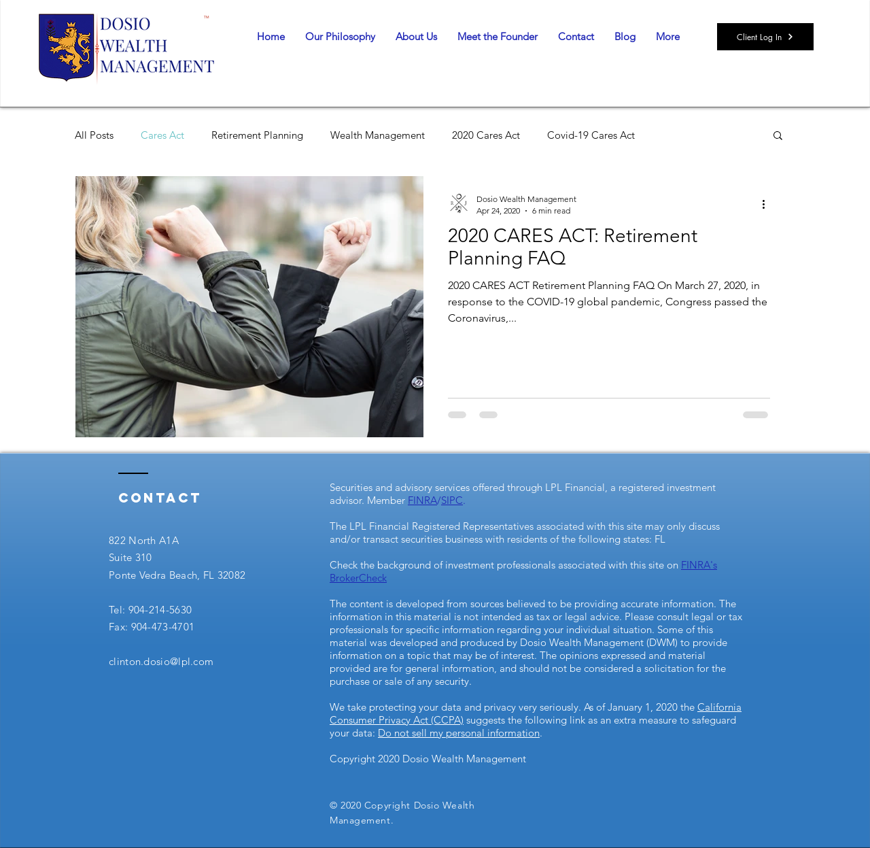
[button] (777, 136)
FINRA (422, 500)
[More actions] (768, 204)
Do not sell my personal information (459, 732)
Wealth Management (377, 135)
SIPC (452, 500)
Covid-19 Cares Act (591, 135)
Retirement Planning (257, 135)
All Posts (94, 135)
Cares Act (162, 135)
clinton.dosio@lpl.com (161, 661)
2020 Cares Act (486, 135)
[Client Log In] (765, 36)
